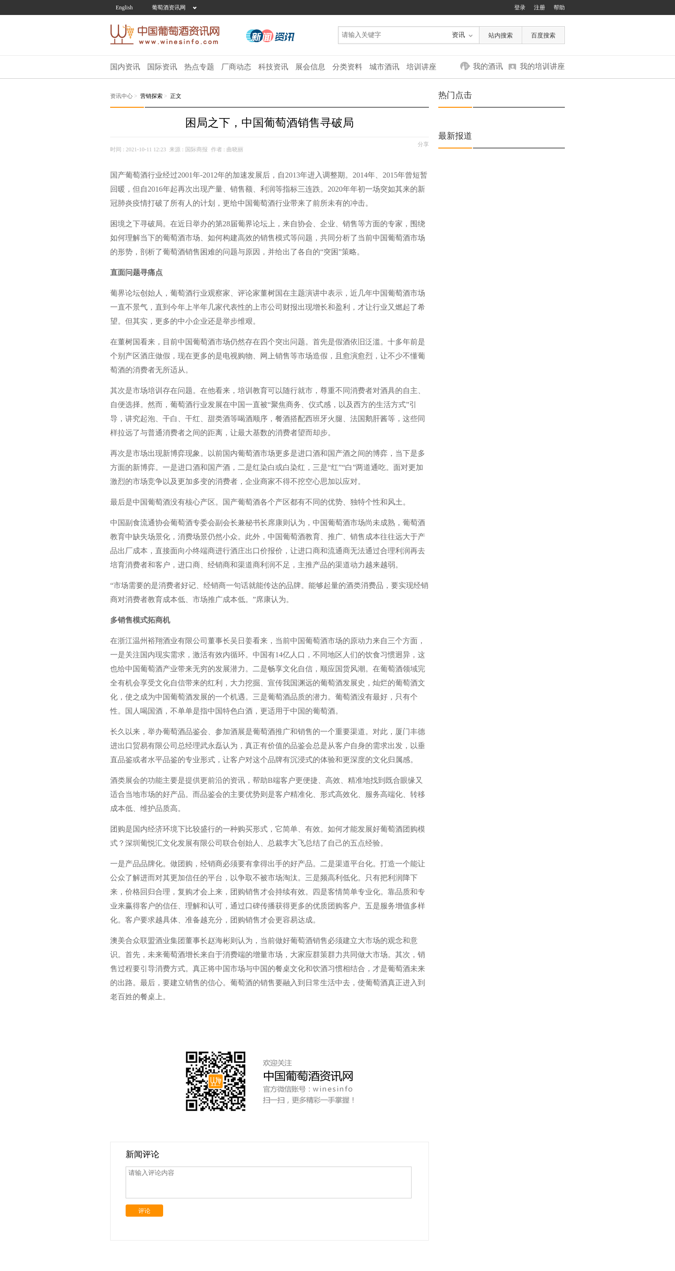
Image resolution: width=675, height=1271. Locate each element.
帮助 (559, 7)
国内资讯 (125, 67)
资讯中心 (121, 96)
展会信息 (310, 67)
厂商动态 (236, 67)
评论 (144, 1210)
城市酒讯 (384, 67)
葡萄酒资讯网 (169, 7)
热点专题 (199, 67)
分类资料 (347, 67)
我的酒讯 (488, 66)
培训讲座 (421, 67)
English (124, 7)
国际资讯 (162, 67)
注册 (539, 7)
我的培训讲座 (542, 66)
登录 (519, 7)
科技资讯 (273, 67)
